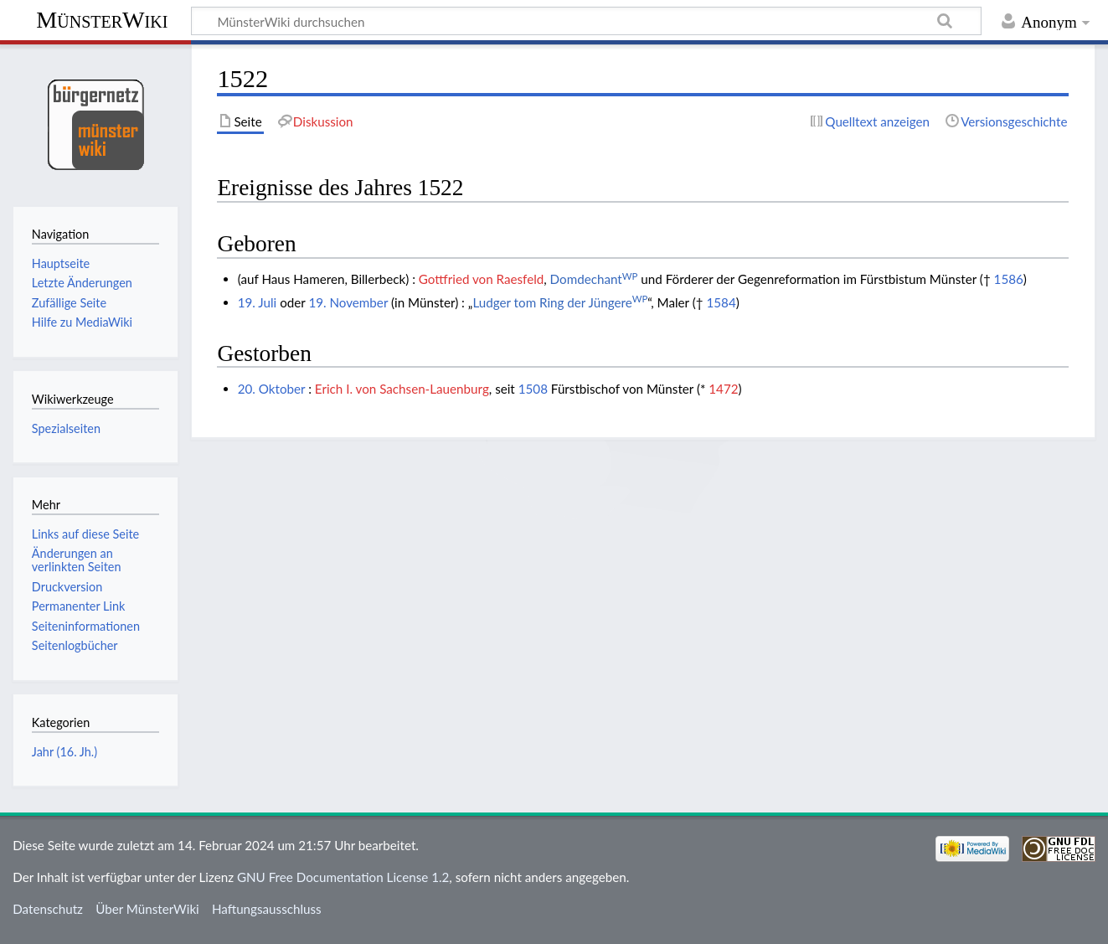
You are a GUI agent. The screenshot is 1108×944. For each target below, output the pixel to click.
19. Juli (257, 302)
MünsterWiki (101, 20)
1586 (1008, 278)
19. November (348, 302)
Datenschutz (48, 908)
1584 (720, 302)
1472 (723, 388)
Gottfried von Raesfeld (481, 278)
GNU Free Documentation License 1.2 (343, 877)
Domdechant (594, 278)
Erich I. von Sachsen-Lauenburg (402, 388)
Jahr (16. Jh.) (64, 752)
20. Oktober (272, 388)
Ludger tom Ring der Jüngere (559, 302)
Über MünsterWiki (147, 908)
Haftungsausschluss (267, 908)
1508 (533, 388)
